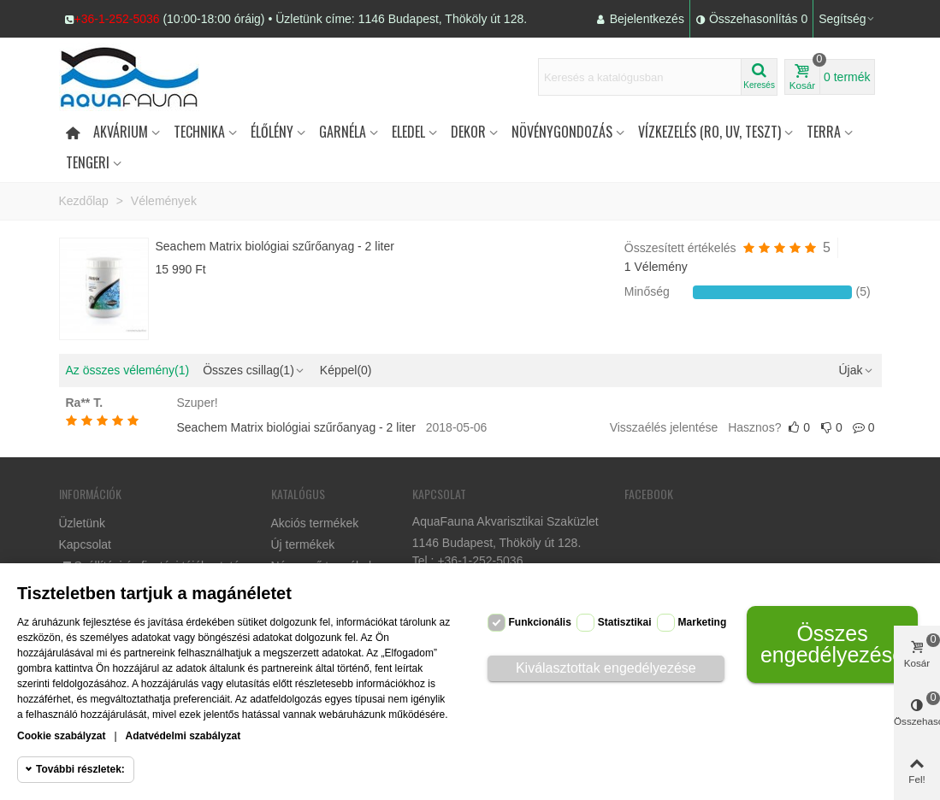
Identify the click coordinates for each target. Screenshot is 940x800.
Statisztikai (625, 622)
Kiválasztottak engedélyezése (606, 668)
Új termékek (303, 544)
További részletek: (80, 769)
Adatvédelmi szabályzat (183, 736)
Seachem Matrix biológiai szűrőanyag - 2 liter (275, 246)
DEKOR (468, 131)
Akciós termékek (315, 523)
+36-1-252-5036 (117, 19)
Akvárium (120, 131)
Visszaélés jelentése (664, 427)
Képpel (346, 370)
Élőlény (272, 131)
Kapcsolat (85, 544)
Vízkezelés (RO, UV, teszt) (709, 131)
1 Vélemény (656, 267)
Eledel (408, 131)
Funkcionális (540, 622)
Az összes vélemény (128, 370)
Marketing (702, 622)
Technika (199, 131)
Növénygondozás (561, 131)
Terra (824, 131)
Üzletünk (82, 523)
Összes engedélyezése (832, 644)
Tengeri (87, 162)
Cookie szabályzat (61, 736)
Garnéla (342, 131)
